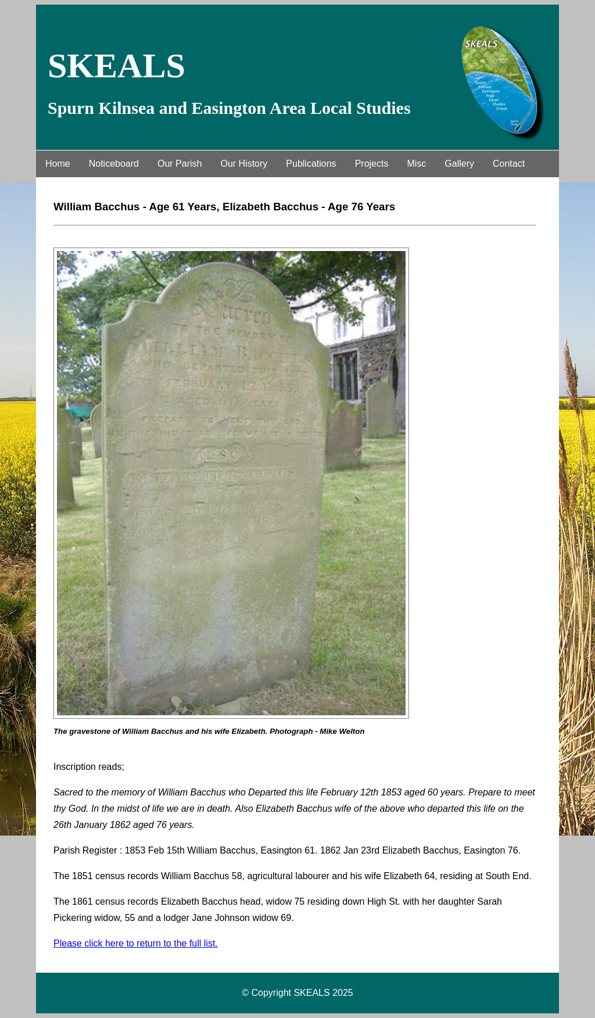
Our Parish (179, 164)
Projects (372, 164)
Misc (416, 164)
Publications (311, 164)
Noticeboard (114, 164)
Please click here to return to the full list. (135, 943)
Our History (243, 164)
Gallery (459, 164)
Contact (509, 164)
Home (57, 164)
